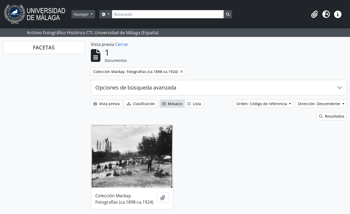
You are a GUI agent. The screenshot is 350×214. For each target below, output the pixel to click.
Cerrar (121, 44)
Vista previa (106, 103)
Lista (194, 103)
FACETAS (44, 47)
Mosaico (172, 103)
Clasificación (141, 103)
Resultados (331, 116)
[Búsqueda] (168, 14)
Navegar (82, 14)
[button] (314, 14)
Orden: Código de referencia (262, 103)
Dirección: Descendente (319, 103)
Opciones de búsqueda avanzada (135, 87)
